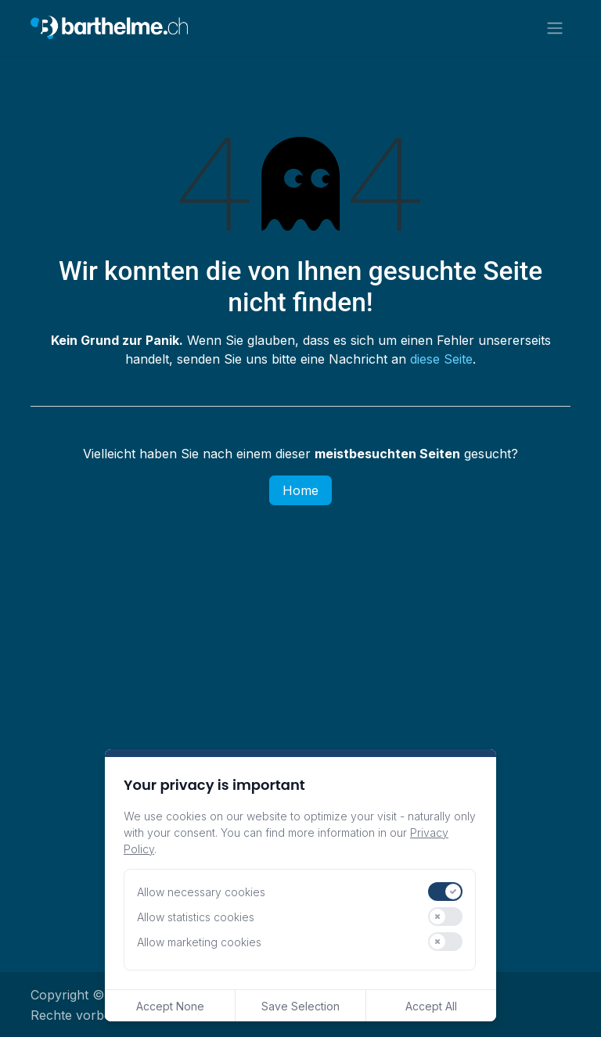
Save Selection (300, 1006)
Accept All (431, 1006)
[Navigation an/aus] (554, 29)
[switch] (445, 891)
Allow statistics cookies (195, 917)
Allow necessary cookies (201, 892)
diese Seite (441, 361)
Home (300, 493)
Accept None (170, 1006)
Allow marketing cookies (199, 942)
